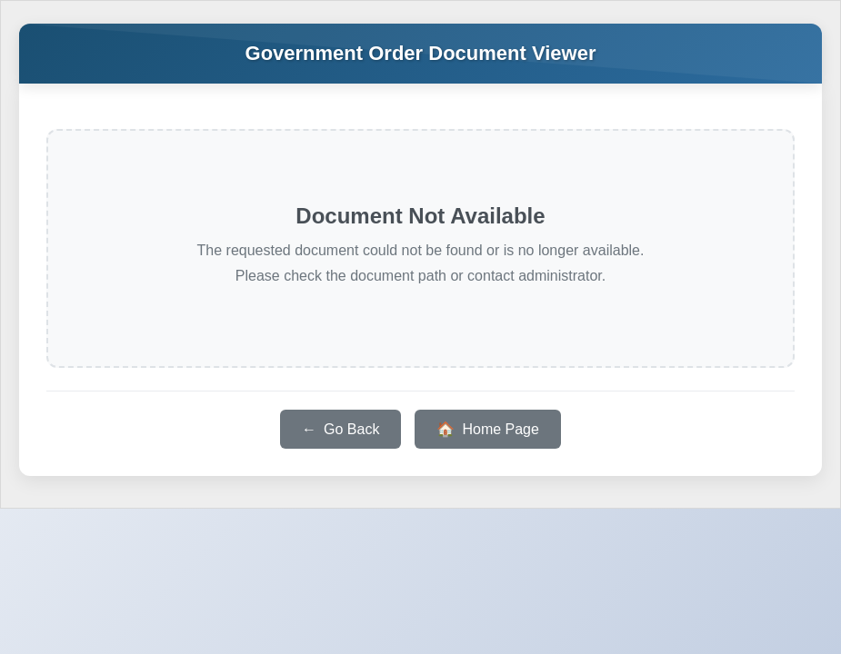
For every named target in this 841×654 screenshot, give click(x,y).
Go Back (351, 429)
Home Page (500, 429)
